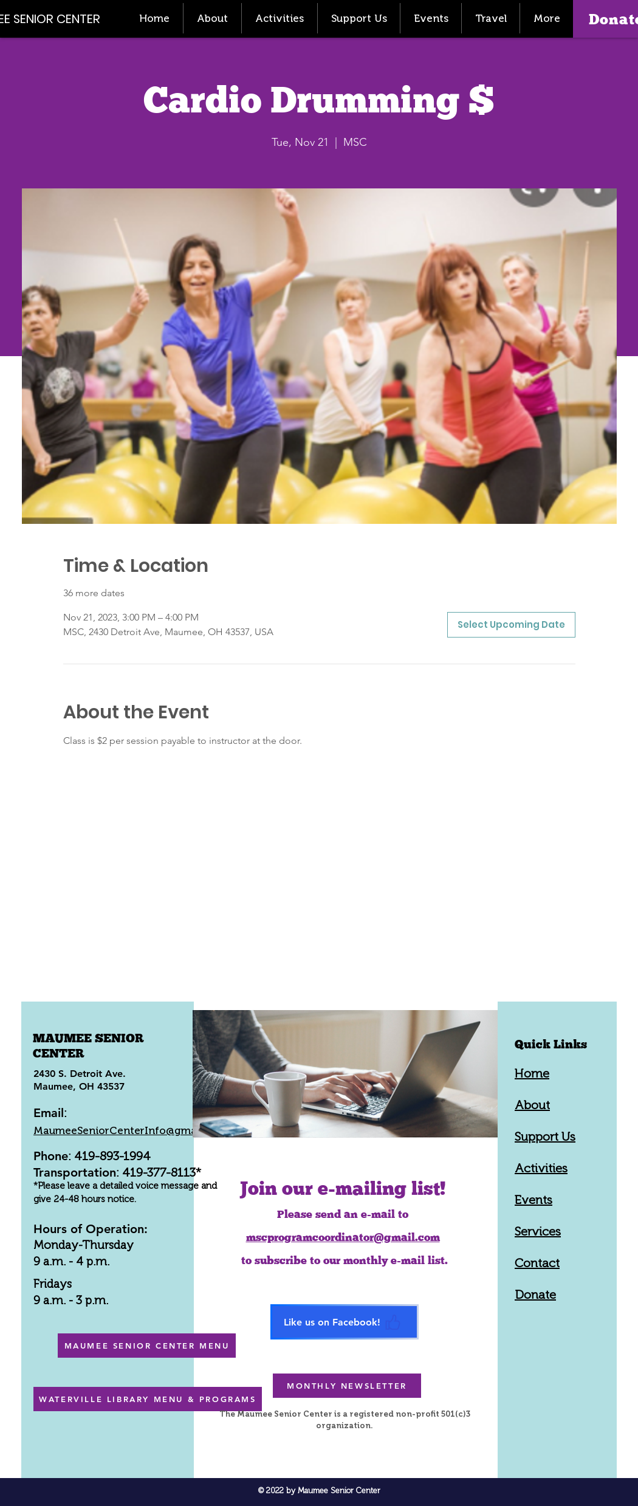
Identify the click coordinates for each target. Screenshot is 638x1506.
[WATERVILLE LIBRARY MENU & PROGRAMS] (147, 1399)
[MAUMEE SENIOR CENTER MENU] (147, 1345)
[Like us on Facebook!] (344, 1321)
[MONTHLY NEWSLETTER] (347, 1386)
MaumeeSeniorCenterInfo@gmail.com (130, 1130)
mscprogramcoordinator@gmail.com (343, 1237)
